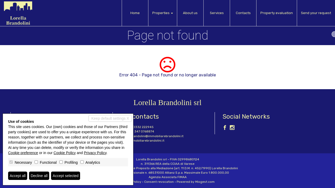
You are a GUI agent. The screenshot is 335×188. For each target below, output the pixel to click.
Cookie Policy (65, 153)
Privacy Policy (95, 153)
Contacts (243, 13)
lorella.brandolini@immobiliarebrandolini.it (151, 136)
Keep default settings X (110, 118)
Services (217, 13)
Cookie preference (23, 153)
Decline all (39, 176)
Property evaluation (276, 13)
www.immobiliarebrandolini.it (142, 140)
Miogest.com (205, 182)
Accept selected (66, 176)
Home (135, 13)
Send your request (316, 13)
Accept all (18, 176)
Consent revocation (159, 182)
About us (190, 13)
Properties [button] (162, 13)
